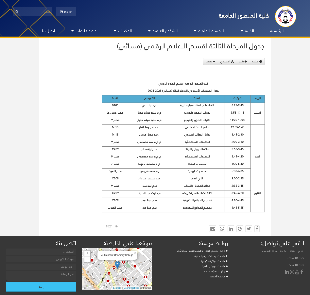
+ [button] (87, 253)
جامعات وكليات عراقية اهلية (211, 255)
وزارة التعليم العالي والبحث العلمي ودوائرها (202, 250)
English (66, 11)
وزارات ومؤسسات (216, 271)
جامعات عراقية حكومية (214, 261)
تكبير (243, 61)
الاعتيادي (227, 61)
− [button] (87, 259)
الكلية (247, 31)
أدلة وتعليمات (84, 31)
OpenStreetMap (131, 288)
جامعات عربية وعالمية (215, 266)
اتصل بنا (48, 31)
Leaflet (116, 288)
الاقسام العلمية (209, 31)
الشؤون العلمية (163, 31)
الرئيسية (277, 31)
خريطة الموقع (219, 276)
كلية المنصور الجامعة (244, 15)
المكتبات (123, 31)
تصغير (210, 61)
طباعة (257, 61)
